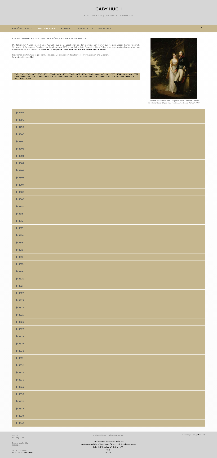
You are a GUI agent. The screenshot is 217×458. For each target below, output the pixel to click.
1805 (65, 74)
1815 (125, 74)
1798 (22, 74)
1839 (22, 78)
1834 (116, 76)
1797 (16, 74)
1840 (28, 78)
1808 (84, 74)
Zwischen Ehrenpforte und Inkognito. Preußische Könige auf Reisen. (74, 49)
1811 (102, 74)
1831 (97, 76)
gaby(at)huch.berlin (26, 452)
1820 (29, 76)
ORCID (108, 453)
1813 (113, 74)
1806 (71, 74)
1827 (72, 76)
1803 (52, 74)
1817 (136, 74)
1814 (119, 74)
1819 (23, 76)
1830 (91, 76)
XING (108, 450)
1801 (40, 74)
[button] (108, 112)
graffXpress (200, 435)
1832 (103, 76)
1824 (53, 76)
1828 (78, 76)
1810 (97, 74)
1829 (85, 76)
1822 (41, 76)
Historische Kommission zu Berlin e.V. (108, 441)
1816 (130, 74)
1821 (35, 76)
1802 (46, 74)
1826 (66, 76)
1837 (134, 76)
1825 (60, 76)
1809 (91, 74)
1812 (108, 74)
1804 (59, 74)
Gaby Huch (108, 9)
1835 (122, 76)
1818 (17, 76)
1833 (109, 76)
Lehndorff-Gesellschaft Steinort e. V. (108, 447)
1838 (16, 78)
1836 (128, 76)
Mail (32, 57)
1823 (47, 76)
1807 (78, 74)
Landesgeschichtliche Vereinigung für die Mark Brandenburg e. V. (108, 444)
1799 (28, 74)
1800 (34, 74)
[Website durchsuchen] (201, 28)
